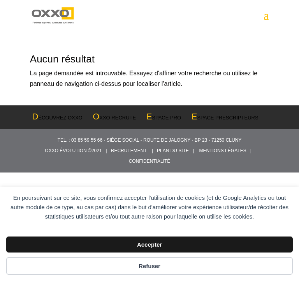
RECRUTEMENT (130, 150)
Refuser (149, 266)
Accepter (149, 244)
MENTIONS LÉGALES (224, 150)
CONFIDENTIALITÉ (150, 161)
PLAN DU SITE (174, 150)
